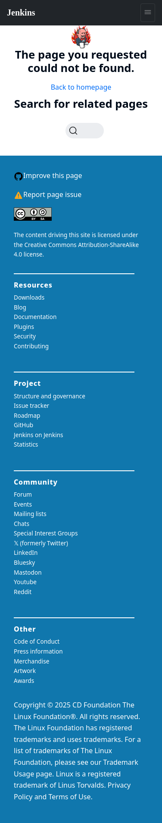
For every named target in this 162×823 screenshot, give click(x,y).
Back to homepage (81, 87)
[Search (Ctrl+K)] (84, 130)
